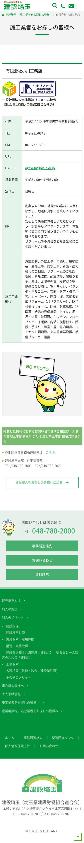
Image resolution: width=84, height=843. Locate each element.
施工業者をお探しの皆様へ (20, 705)
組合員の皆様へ (13, 689)
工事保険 (12, 667)
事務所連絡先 (42, 549)
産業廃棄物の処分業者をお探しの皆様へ (30, 714)
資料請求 (42, 577)
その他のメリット (18, 680)
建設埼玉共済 (15, 635)
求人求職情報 (11, 697)
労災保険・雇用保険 (20, 642)
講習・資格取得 (17, 649)
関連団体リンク (63, 741)
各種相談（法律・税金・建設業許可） (32, 674)
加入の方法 (9, 612)
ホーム (9, 741)
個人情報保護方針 (17, 749)
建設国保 (12, 629)
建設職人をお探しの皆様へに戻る (38, 486)
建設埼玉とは (11, 604)
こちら (50, 455)
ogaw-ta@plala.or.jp (40, 167)
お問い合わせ (42, 563)
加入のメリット (13, 621)
